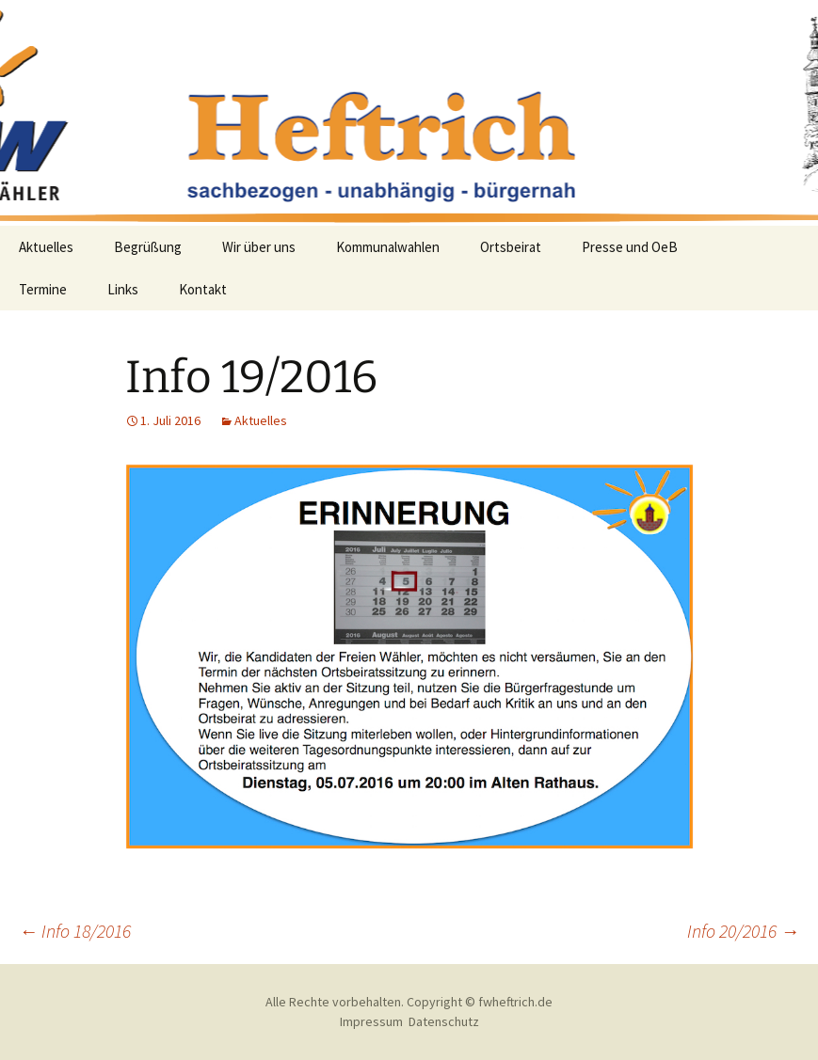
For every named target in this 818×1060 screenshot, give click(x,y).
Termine (43, 289)
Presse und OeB (630, 247)
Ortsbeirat (510, 247)
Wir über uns (259, 247)
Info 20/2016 (743, 930)
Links (122, 289)
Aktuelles (46, 247)
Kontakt (203, 289)
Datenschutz (444, 1021)
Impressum (371, 1021)
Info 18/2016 (75, 930)
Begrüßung (148, 247)
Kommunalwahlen (388, 247)
